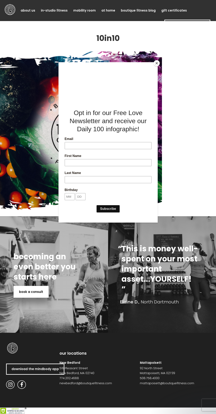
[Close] (157, 63)
